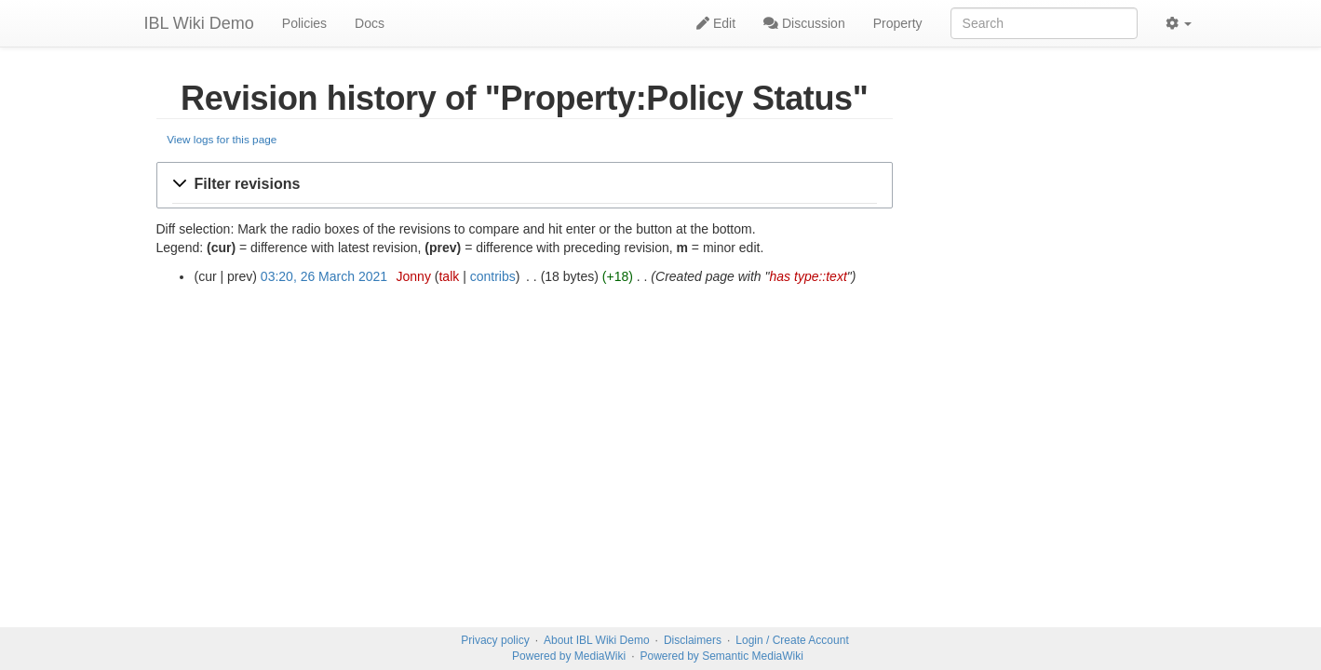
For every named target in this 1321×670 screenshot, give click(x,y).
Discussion (804, 23)
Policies (304, 23)
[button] (525, 185)
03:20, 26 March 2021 (324, 276)
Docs (369, 23)
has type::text (808, 276)
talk (448, 276)
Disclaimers (692, 640)
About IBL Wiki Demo (597, 640)
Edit (715, 23)
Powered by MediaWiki (569, 656)
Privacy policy (495, 640)
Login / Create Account (791, 640)
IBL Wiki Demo (199, 23)
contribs (493, 276)
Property (898, 23)
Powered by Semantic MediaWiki (721, 656)
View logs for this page (221, 139)
